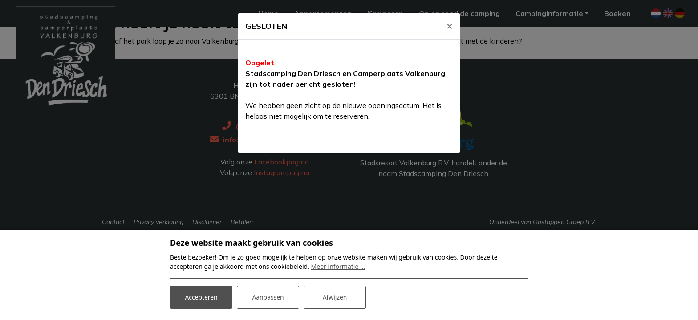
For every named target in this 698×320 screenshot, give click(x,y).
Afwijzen (334, 297)
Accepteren (201, 297)
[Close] (449, 25)
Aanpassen (268, 297)
